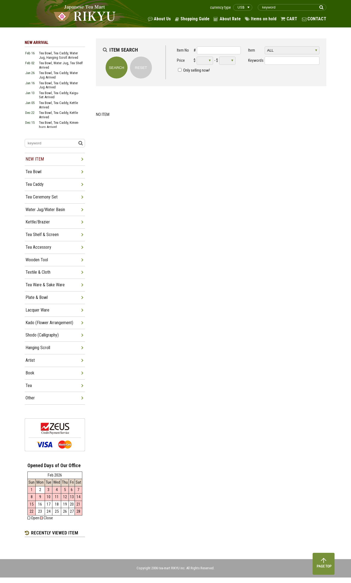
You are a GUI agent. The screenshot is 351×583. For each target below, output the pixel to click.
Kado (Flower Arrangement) (49, 322)
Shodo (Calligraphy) (42, 335)
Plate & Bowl (37, 297)
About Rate (230, 18)
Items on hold (263, 18)
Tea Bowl (33, 171)
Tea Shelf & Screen (42, 234)
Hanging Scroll (38, 347)
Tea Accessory (38, 247)
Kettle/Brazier (38, 222)
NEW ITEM (35, 159)
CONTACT (316, 18)
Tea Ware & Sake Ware (45, 284)
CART (292, 18)
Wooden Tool (37, 259)
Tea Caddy (35, 184)
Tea (29, 385)
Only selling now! (196, 70)
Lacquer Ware (37, 310)
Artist (30, 360)
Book (30, 372)
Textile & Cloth (38, 272)
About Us (162, 18)
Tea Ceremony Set (42, 197)
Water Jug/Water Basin (45, 209)
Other (30, 397)
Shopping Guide (195, 18)
